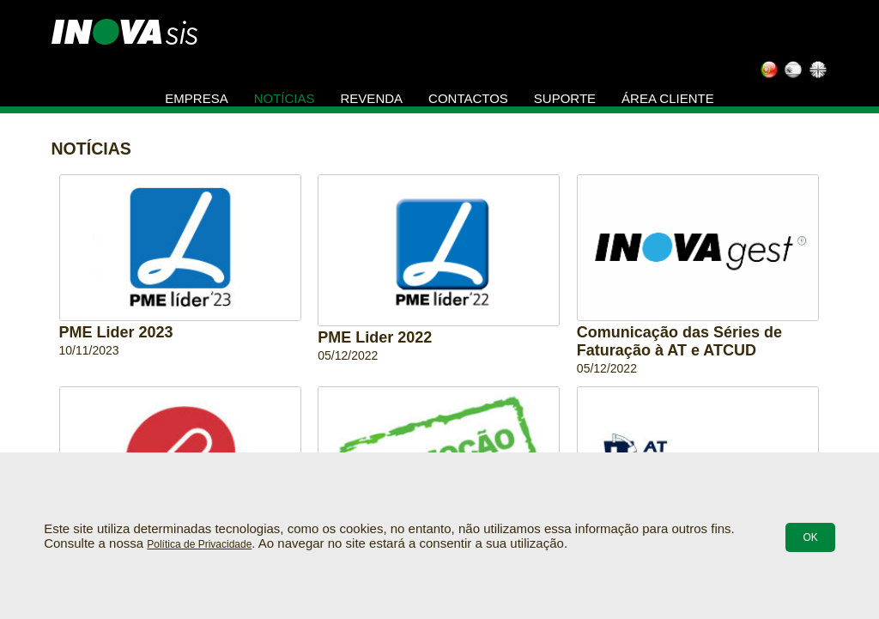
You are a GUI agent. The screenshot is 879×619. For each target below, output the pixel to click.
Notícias (284, 98)
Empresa (196, 98)
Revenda (372, 98)
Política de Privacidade (199, 544)
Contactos (468, 98)
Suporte (565, 98)
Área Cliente (667, 98)
